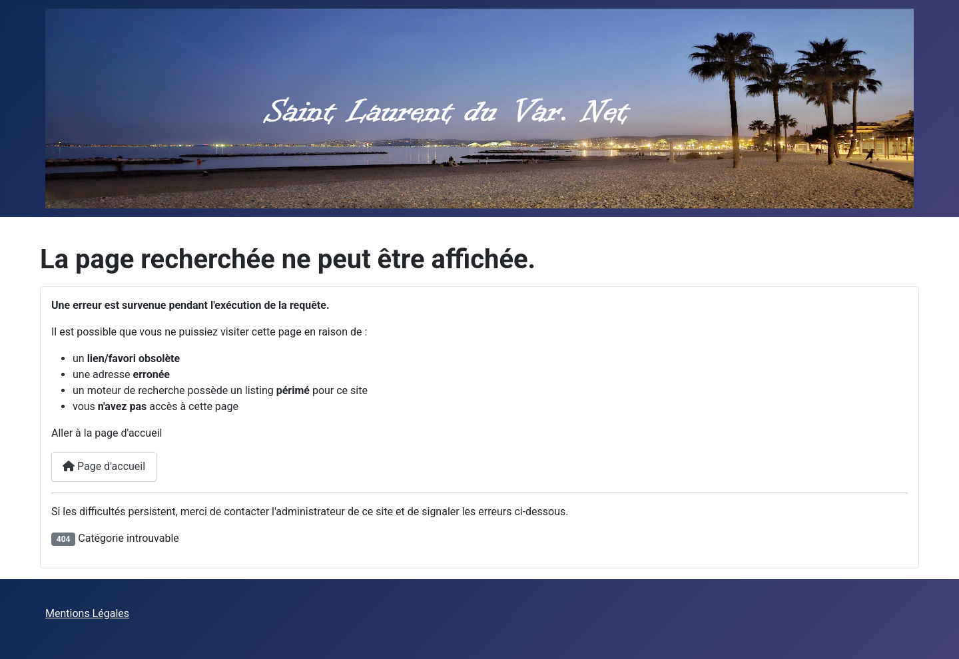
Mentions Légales (87, 613)
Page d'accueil (104, 466)
